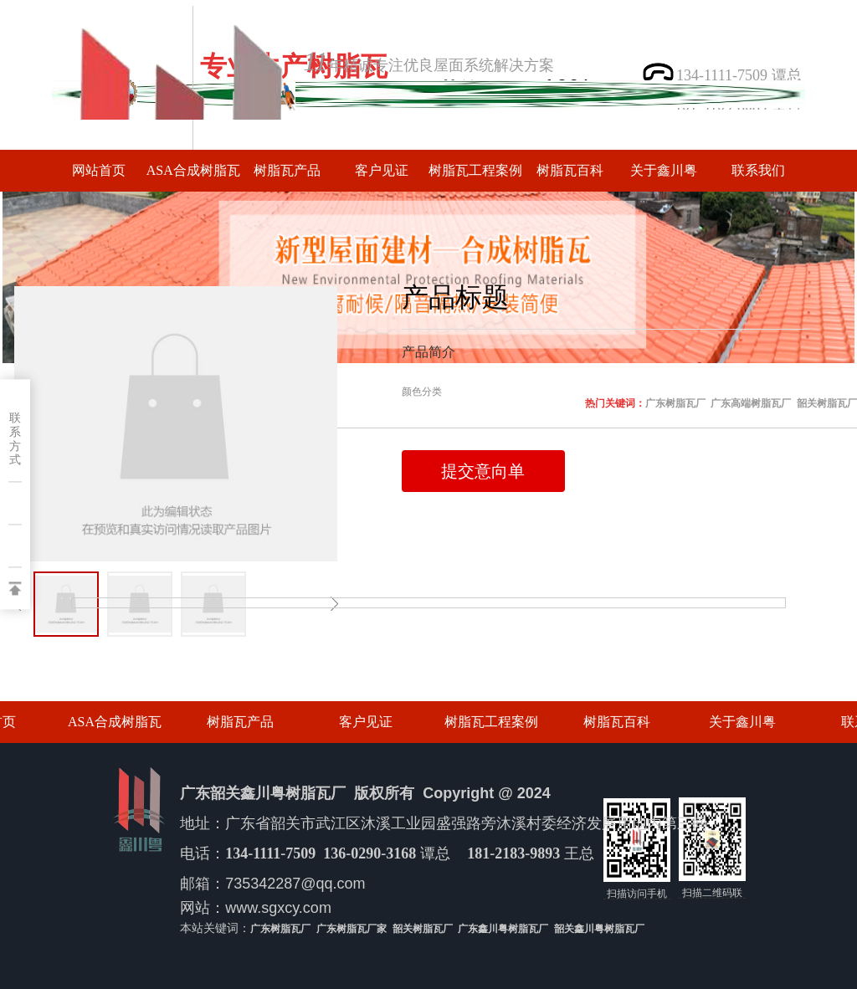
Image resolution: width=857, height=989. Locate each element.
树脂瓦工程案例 (475, 170)
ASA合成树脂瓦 (193, 170)
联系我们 (758, 170)
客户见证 (381, 170)
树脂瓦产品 (287, 170)
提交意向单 (483, 471)
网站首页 (99, 170)
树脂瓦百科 (569, 170)
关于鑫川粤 (663, 170)
